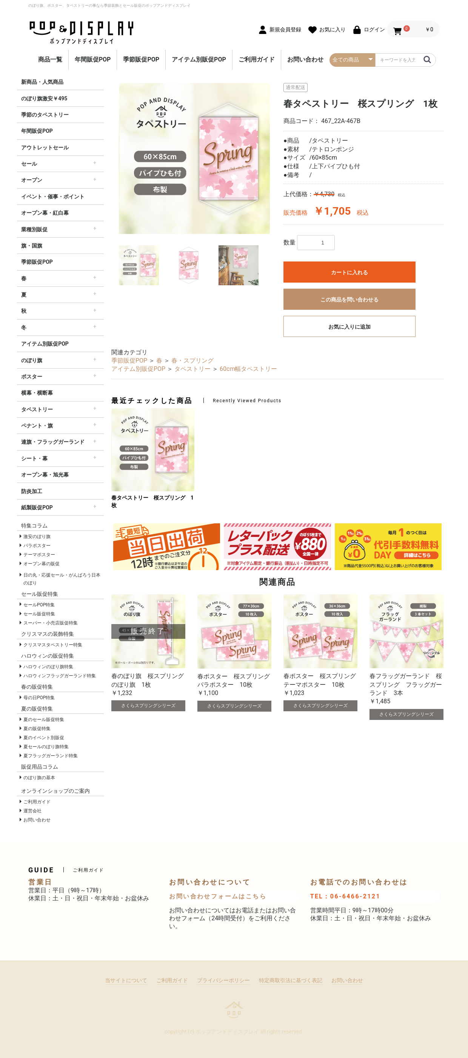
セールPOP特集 (39, 604)
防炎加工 (31, 491)
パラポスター (37, 545)
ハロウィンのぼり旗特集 (48, 666)
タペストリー (37, 409)
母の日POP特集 (39, 697)
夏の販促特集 (37, 728)
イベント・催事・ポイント (53, 197)
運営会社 (32, 810)
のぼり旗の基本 (39, 777)
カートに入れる (349, 272)
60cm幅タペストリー (248, 368)
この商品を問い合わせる (349, 300)
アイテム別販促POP (199, 59)
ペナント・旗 (37, 426)
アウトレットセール (45, 148)
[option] (194, 158)
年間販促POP (93, 59)
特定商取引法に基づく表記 (290, 980)
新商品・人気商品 (42, 82)
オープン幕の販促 (41, 563)
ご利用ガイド (257, 59)
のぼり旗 (31, 360)
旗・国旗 (31, 246)
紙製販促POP (37, 507)
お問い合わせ (305, 59)
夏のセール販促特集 (43, 719)
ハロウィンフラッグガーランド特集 (59, 675)
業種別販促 (34, 229)
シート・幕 (34, 458)
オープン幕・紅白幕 (45, 213)
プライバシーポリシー (223, 980)
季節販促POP (141, 59)
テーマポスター (39, 554)
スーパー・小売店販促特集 (50, 623)
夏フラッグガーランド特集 (50, 755)
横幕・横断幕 (37, 393)
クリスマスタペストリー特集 (52, 644)
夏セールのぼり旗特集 (46, 746)
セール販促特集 (39, 614)
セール (29, 164)
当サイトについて (126, 980)
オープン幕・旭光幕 (45, 475)
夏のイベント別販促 (43, 737)
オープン (31, 180)
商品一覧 (50, 59)
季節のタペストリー (45, 115)
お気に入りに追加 (349, 327)
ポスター (31, 377)
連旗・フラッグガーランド (53, 442)
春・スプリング (192, 360)
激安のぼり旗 (37, 536)
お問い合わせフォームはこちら (217, 896)
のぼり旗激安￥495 (44, 98)
